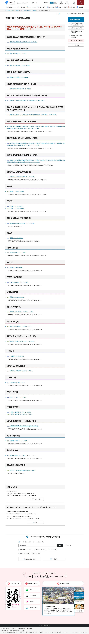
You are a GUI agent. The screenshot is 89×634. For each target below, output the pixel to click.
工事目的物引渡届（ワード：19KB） (19, 282)
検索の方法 (68, 545)
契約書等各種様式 (31, 10)
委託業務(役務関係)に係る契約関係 (76, 31)
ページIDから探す (39, 542)
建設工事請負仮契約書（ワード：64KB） (20, 89)
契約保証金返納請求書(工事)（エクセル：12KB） (23, 470)
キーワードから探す (25, 542)
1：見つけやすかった (13, 518)
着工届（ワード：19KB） (16, 238)
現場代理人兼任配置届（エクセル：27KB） (21, 371)
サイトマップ (30, 628)
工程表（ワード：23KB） (16, 206)
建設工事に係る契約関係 (76, 40)
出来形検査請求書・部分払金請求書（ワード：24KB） (24, 426)
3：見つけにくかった (33, 518)
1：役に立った (12, 514)
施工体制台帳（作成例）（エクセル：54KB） (22, 312)
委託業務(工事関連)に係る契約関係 (76, 36)
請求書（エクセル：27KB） (17, 297)
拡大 (55, 2)
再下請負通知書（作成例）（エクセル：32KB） (22, 341)
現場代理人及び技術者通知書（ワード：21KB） (22, 176)
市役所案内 (24, 630)
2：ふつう (20, 514)
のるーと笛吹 (36, 553)
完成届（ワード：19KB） (16, 267)
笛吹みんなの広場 (50, 606)
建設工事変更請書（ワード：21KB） (19, 77)
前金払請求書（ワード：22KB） (18, 252)
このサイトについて (6, 628)
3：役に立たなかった (30, 514)
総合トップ (34, 2)
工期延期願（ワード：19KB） (18, 382)
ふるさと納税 (52, 549)
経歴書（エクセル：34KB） (17, 191)
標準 (52, 2)
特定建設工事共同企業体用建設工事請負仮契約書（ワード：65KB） (28, 100)
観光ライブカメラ (40, 549)
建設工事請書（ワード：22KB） (18, 53)
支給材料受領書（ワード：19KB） (19, 440)
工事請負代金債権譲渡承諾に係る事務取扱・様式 (76, 24)
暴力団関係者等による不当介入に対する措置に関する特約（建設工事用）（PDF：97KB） (33, 114)
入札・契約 (23, 10)
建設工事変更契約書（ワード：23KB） (20, 65)
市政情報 (16, 10)
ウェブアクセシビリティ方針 (19, 628)
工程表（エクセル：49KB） (17, 208)
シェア (58, 13)
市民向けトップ (9, 10)
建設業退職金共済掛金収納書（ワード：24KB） (22, 223)
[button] (61, 2)
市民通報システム (24, 553)
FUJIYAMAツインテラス (26, 549)
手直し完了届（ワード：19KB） (18, 397)
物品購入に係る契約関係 (76, 28)
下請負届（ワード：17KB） (17, 356)
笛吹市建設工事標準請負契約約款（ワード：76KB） (23, 42)
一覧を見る (76, 45)
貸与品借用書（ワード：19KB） (18, 455)
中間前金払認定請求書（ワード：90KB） (20, 412)
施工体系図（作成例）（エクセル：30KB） (21, 326)
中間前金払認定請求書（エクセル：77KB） (21, 414)
